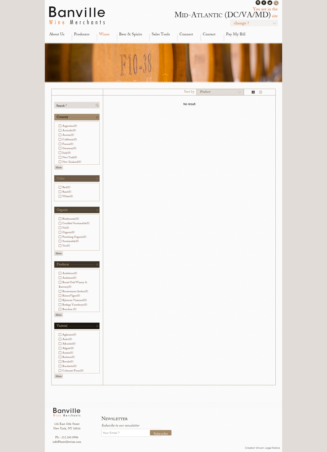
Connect (186, 34)
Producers (81, 34)
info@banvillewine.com (67, 442)
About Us (56, 34)
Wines (104, 34)
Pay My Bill (235, 34)
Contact (209, 34)
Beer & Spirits (130, 34)
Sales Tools (161, 34)
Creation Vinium (254, 447)
